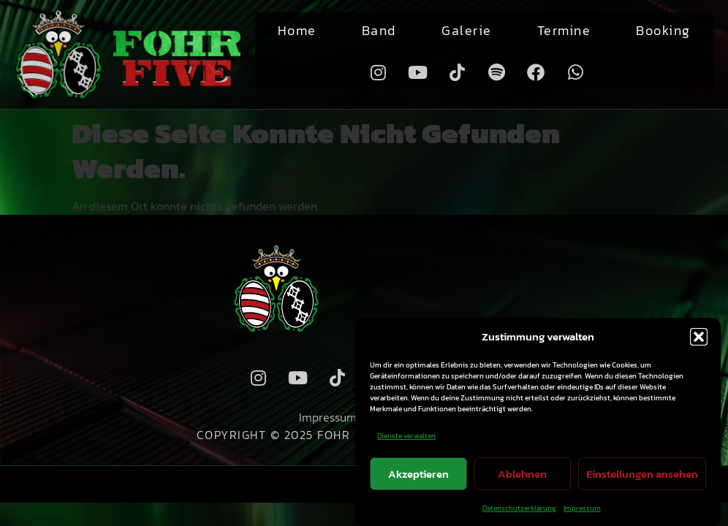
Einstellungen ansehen (642, 473)
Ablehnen (522, 473)
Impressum (582, 508)
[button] (698, 336)
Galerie (466, 30)
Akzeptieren (418, 473)
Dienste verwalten (406, 435)
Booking (663, 30)
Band (379, 30)
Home (297, 30)
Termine (564, 30)
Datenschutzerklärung (519, 508)
